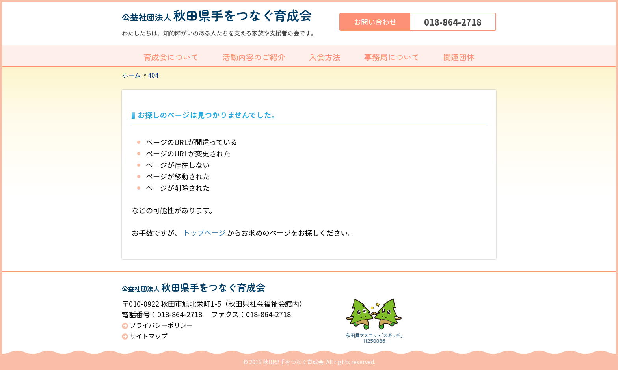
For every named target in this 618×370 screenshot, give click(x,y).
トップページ (204, 232)
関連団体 (459, 57)
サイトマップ (149, 335)
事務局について (391, 57)
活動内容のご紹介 (253, 57)
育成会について (171, 57)
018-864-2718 (453, 21)
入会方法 (325, 57)
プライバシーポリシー (161, 325)
